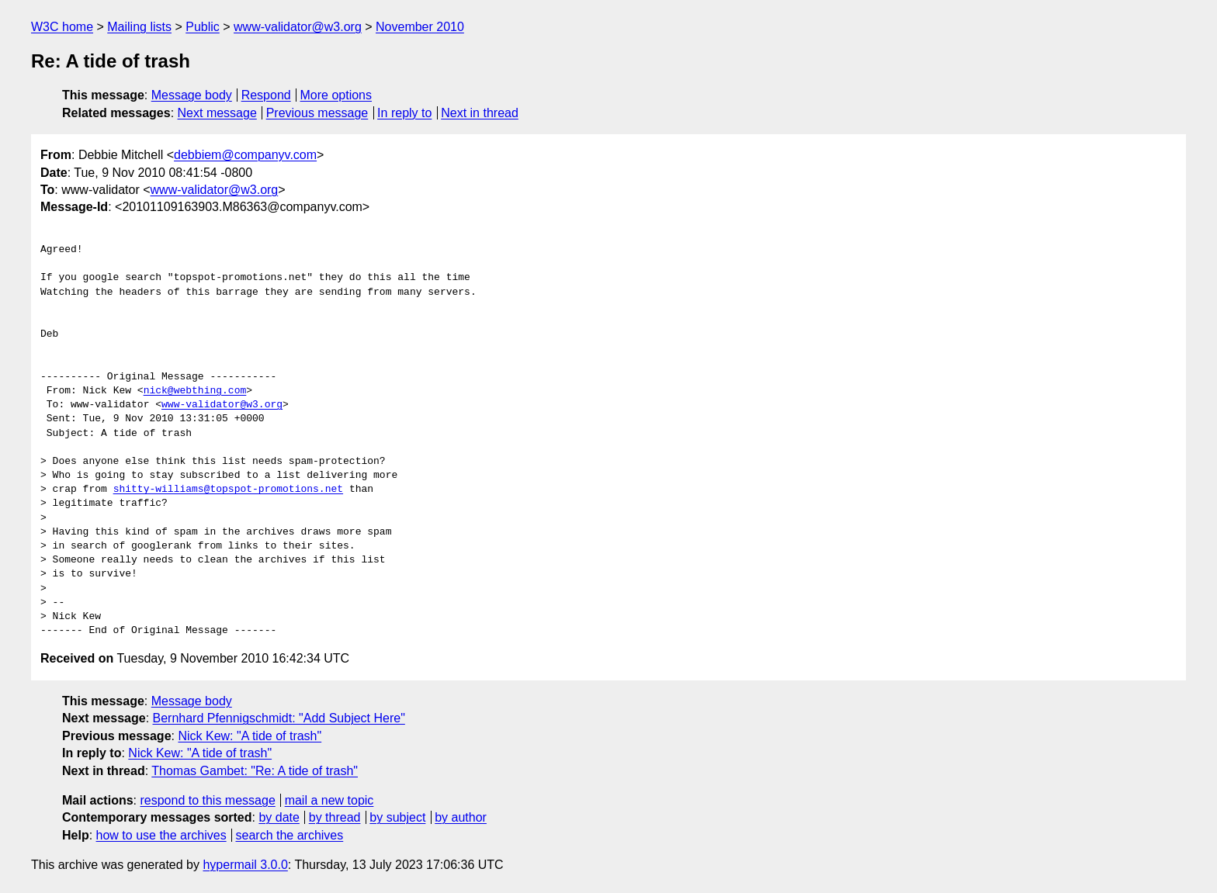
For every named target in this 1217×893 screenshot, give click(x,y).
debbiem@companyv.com (245, 154)
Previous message (317, 112)
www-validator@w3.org (298, 26)
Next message (217, 112)
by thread (335, 817)
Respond (266, 95)
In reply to (404, 112)
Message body (191, 95)
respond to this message (207, 800)
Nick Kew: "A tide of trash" (249, 735)
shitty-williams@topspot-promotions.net (228, 490)
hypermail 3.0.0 (245, 864)
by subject (397, 817)
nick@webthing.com (195, 391)
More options (336, 95)
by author (461, 817)
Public (202, 26)
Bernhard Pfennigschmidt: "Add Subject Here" (279, 718)
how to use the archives (161, 835)
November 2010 (420, 26)
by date (278, 817)
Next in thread (479, 112)
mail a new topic (329, 800)
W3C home (62, 26)
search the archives (290, 835)
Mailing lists (139, 26)
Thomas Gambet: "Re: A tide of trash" (254, 770)
